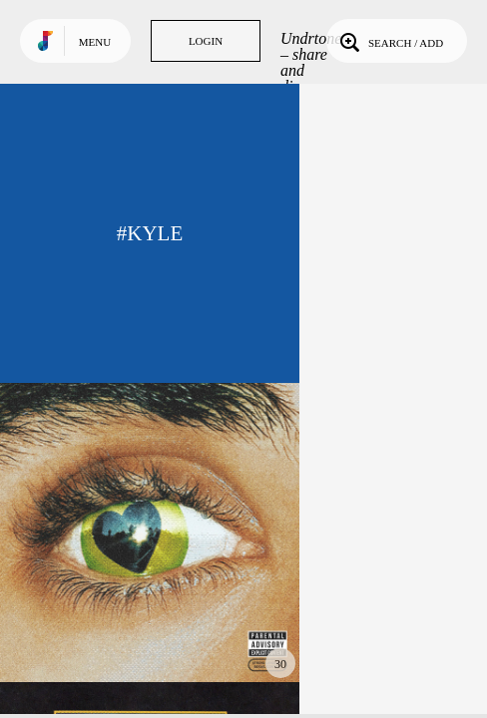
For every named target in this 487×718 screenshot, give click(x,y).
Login (206, 41)
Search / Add (389, 41)
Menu (95, 42)
